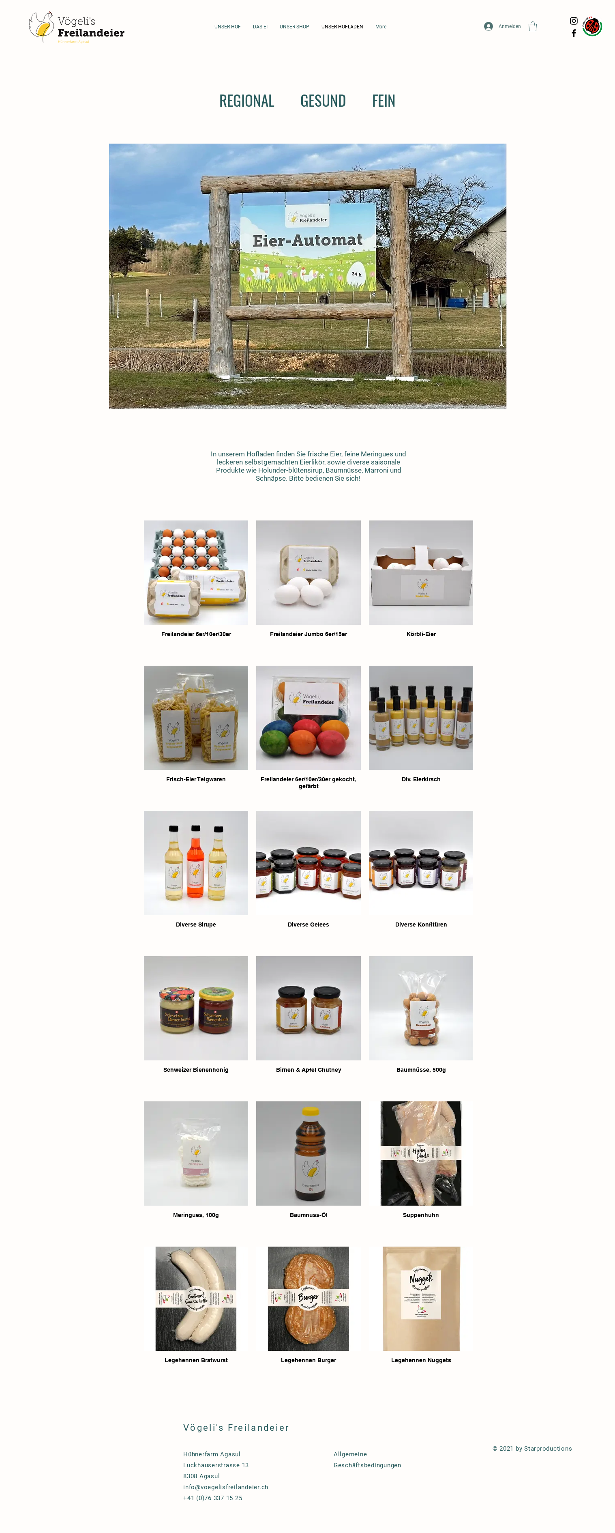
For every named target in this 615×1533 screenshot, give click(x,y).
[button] (533, 26)
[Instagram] (574, 21)
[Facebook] (574, 33)
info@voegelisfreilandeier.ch (225, 1487)
